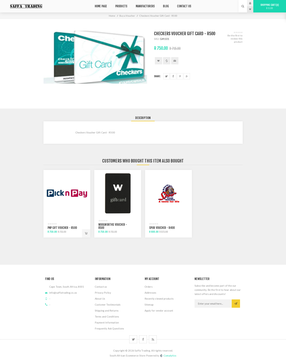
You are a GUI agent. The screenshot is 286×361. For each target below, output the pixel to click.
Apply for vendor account (159, 310)
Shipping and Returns (107, 310)
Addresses (150, 292)
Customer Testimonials (108, 304)
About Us (100, 298)
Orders (149, 286)
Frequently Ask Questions (109, 328)
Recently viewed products (159, 298)
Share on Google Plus (187, 76)
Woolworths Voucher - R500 (112, 226)
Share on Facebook (173, 76)
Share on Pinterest (180, 76)
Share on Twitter (166, 76)
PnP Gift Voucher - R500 (62, 228)
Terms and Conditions (107, 316)
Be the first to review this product (235, 38)
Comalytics (168, 355)
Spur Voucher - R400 (162, 228)
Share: (157, 76)
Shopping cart (269, 6)
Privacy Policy (103, 292)
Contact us (101, 286)
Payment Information (107, 322)
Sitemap (149, 304)
